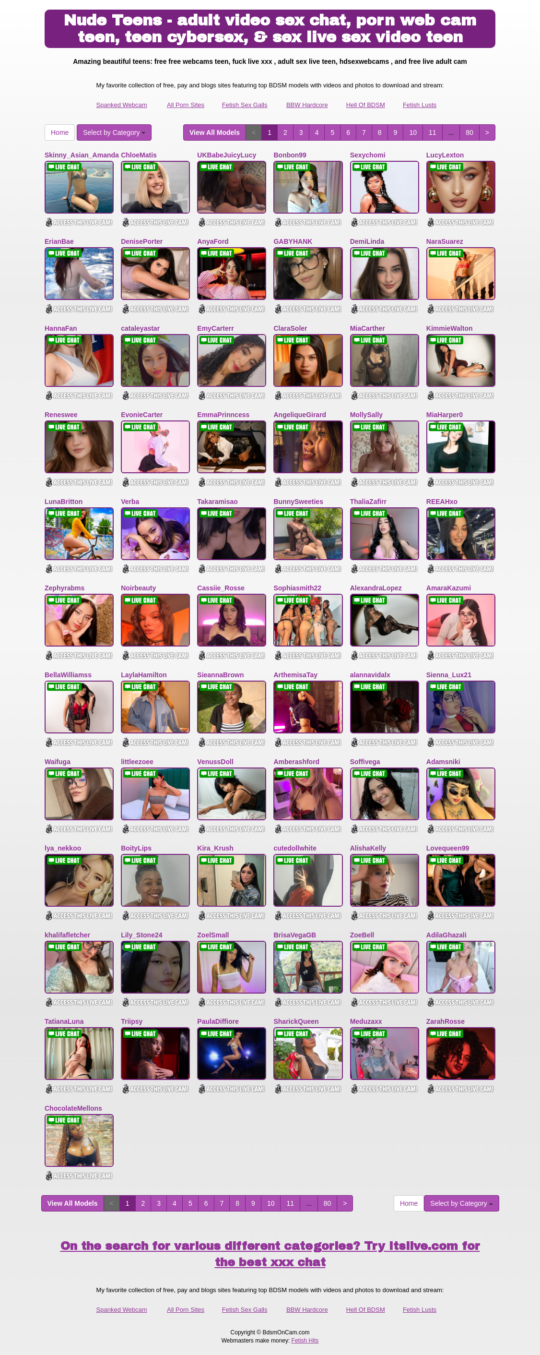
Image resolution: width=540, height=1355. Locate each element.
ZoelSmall (213, 935)
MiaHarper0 (444, 415)
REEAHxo (442, 501)
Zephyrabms (64, 588)
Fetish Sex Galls (245, 104)
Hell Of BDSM (365, 104)
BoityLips (136, 848)
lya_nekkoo (63, 848)
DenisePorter (142, 241)
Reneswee (61, 415)
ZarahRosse (445, 1021)
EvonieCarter (142, 415)
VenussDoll (215, 762)
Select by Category (114, 132)
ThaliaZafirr (368, 501)
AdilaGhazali (446, 935)
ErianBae (59, 241)
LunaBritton (63, 501)
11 (432, 132)
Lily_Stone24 (141, 935)
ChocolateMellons (73, 1108)
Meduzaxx (366, 1021)
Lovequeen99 (447, 848)
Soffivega (365, 762)
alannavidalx (370, 675)
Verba (130, 501)
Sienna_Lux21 (448, 675)
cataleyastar (140, 328)
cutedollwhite (294, 848)
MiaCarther (367, 328)
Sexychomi (368, 155)
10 (413, 132)
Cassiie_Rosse (221, 588)
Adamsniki (443, 762)
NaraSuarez (444, 241)
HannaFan (61, 328)
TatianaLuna (64, 1021)
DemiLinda (367, 241)
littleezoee (137, 762)
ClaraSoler (290, 328)
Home (60, 132)
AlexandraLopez (376, 588)
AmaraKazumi (448, 588)
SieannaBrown (220, 675)
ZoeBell (362, 935)
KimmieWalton (449, 328)
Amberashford (296, 762)
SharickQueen (295, 1021)
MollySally (366, 415)
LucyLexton (445, 155)
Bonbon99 (289, 155)
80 (469, 132)
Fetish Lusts (419, 104)
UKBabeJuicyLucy (226, 155)
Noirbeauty (138, 588)
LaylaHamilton (144, 675)
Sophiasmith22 (297, 588)
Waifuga (57, 762)
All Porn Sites (185, 104)
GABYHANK (292, 241)
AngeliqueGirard (299, 415)
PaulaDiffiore (217, 1021)
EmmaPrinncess (223, 415)
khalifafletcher (67, 935)
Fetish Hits (305, 1340)
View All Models (214, 132)
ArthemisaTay (295, 675)
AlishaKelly (368, 848)
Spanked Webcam (121, 104)
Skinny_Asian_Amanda (82, 155)
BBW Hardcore (307, 104)
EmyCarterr (215, 328)
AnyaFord (212, 241)
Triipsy (131, 1021)
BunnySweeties (298, 501)
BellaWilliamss (68, 675)
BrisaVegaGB (294, 935)
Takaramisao (217, 501)
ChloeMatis (139, 155)
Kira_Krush (215, 848)
